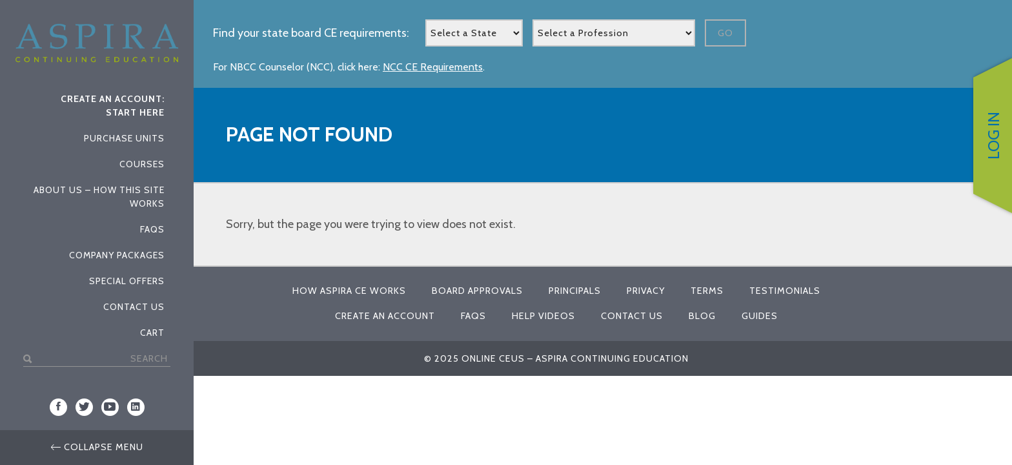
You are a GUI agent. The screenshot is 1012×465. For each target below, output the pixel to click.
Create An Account (385, 316)
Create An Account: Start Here (113, 105)
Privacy (646, 290)
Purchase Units (124, 138)
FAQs (152, 229)
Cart (152, 332)
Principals (575, 290)
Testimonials (784, 290)
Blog (702, 316)
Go (725, 33)
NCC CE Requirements (433, 67)
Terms (707, 290)
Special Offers (127, 281)
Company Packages (117, 255)
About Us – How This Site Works (99, 196)
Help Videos (543, 316)
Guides (760, 316)
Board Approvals (477, 290)
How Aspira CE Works (349, 290)
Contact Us (134, 307)
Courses (142, 164)
